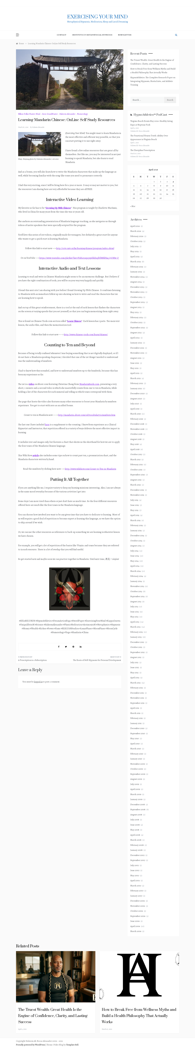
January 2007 (136, 895)
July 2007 (134, 865)
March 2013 (135, 626)
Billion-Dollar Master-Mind (29, 114)
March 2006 (135, 931)
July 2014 (134, 550)
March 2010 (135, 748)
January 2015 (136, 530)
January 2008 (136, 850)
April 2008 (135, 834)
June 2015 (134, 505)
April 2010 (135, 743)
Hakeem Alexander (67, 114)
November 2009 (137, 763)
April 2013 (134, 621)
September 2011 (137, 703)
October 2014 (136, 540)
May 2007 (134, 875)
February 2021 (136, 383)
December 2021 (137, 347)
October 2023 (136, 297)
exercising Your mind (97, 17)
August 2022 (136, 332)
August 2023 (136, 307)
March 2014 (135, 571)
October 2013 (136, 591)
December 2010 (137, 728)
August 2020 (136, 398)
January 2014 (136, 581)
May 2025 (134, 251)
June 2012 (134, 667)
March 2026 (135, 231)
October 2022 (136, 322)
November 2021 (137, 352)
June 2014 (134, 555)
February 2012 (136, 687)
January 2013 (136, 637)
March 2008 (135, 839)
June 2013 (134, 611)
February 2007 (136, 890)
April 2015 (134, 515)
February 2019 (136, 418)
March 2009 (135, 794)
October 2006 (136, 911)
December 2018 (137, 423)
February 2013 (136, 632)
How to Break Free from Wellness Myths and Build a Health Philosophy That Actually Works (139, 1015)
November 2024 (137, 276)
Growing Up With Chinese (58, 208)
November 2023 (137, 292)
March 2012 (135, 682)
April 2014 (134, 566)
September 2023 (137, 302)
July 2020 (134, 403)
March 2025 (135, 261)
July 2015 (134, 500)
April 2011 (134, 708)
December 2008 (137, 804)
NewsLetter (124, 35)
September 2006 (137, 916)
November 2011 (137, 697)
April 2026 (135, 226)
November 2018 (137, 429)
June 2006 (135, 921)
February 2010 (136, 753)
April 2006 (135, 926)
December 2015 (137, 489)
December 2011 (137, 692)
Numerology (82, 114)
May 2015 (134, 510)
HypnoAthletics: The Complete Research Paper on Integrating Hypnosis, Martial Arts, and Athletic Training (152, 81)
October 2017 (136, 454)
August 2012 (135, 657)
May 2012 (134, 672)
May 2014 (134, 561)
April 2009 (135, 789)
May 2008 (134, 829)
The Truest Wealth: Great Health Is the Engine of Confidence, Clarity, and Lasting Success (52, 1015)
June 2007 (134, 870)
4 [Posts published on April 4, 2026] (173, 181)
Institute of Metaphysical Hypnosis (92, 35)
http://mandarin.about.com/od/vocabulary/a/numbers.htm (86, 415)
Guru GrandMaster (50, 114)
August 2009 (136, 779)
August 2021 (135, 358)
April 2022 (135, 337)
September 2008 (137, 809)
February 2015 (136, 525)
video (31, 384)
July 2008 (134, 819)
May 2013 (134, 616)
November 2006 (137, 906)
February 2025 (136, 266)
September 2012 (137, 652)
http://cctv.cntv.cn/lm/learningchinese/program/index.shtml (85, 248)
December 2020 (137, 393)
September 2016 (137, 474)
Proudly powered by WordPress (30, 1044)
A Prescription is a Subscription (32, 660)
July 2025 (134, 246)
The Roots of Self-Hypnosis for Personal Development (97, 660)
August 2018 (136, 439)
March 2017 (135, 459)
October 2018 (136, 434)
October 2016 (136, 469)
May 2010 (134, 738)
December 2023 (137, 287)
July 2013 (134, 606)
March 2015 (135, 520)
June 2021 (134, 363)
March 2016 (135, 484)
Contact (61, 35)
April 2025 (135, 256)
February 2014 (136, 576)
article (35, 455)
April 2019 (134, 408)
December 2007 (137, 855)
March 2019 (135, 413)
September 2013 (137, 596)
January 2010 (136, 758)
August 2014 (135, 545)
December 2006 (137, 900)
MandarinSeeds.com (89, 384)
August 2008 (136, 814)
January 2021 (136, 388)
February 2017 (136, 464)
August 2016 (136, 479)
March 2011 (135, 713)
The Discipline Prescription (142, 150)
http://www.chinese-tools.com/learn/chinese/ (86, 334)
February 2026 (136, 236)
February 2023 (136, 317)
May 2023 (134, 312)
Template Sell (72, 1044)
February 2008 (137, 845)
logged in (38, 681)
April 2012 (134, 677)
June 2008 (135, 824)
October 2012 (136, 647)
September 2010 (137, 733)
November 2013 (137, 586)
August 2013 (135, 601)
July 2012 (134, 662)
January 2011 (136, 723)
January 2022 (136, 342)
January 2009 (136, 799)
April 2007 (135, 880)
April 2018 (135, 449)
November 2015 (137, 494)
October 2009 (136, 768)
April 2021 (134, 373)
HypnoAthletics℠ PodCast (150, 115)
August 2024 (136, 281)
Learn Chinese (74, 321)
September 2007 (137, 860)
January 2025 (136, 271)
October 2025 (136, 241)
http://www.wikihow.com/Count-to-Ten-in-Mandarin (90, 468)
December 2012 (137, 642)
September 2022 (137, 327)
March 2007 (135, 885)
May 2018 (134, 444)
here (47, 424)
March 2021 (135, 378)
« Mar (132, 206)
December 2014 (137, 535)
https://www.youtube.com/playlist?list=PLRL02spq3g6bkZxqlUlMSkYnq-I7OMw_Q (79, 258)
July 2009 (134, 784)
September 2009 (137, 774)
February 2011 (136, 718)
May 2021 (134, 368)
